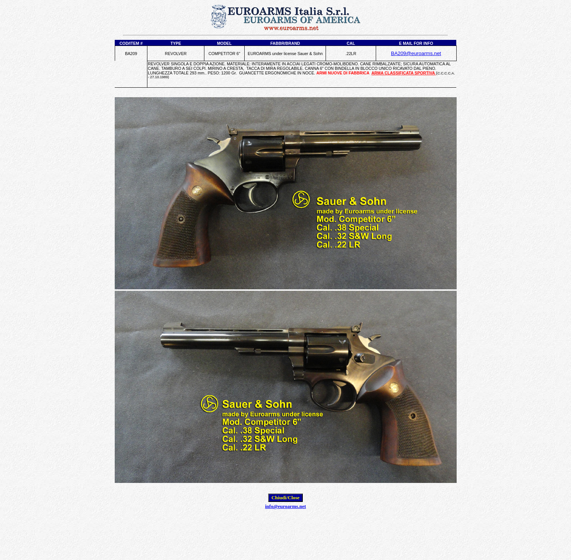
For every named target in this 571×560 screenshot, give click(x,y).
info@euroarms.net (285, 506)
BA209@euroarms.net (416, 53)
